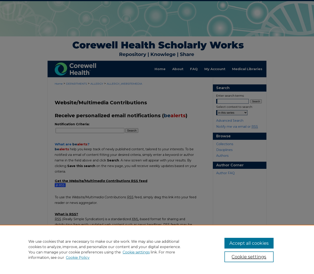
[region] (157, 249)
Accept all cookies (249, 243)
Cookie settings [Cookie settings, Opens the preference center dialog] (249, 256)
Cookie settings (136, 252)
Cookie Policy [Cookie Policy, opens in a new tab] (78, 257)
